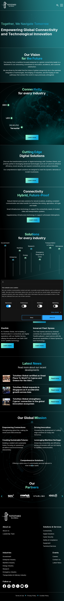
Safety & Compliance (50, 540)
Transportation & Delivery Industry (14, 575)
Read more (55, 378)
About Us (6, 531)
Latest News (57, 563)
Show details (55, 312)
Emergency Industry (9, 572)
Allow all (52, 317)
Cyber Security (48, 537)
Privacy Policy (31, 596)
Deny (31, 317)
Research (6, 569)
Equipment (46, 543)
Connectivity (47, 531)
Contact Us (56, 560)
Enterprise (13, 257)
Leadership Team (9, 534)
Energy (25, 255)
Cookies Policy (44, 596)
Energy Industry (8, 566)
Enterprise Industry (9, 560)
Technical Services (49, 546)
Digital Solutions (48, 534)
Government (7, 556)
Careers (55, 556)
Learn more (32, 180)
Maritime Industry (9, 563)
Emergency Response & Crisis (40, 254)
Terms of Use (19, 596)
